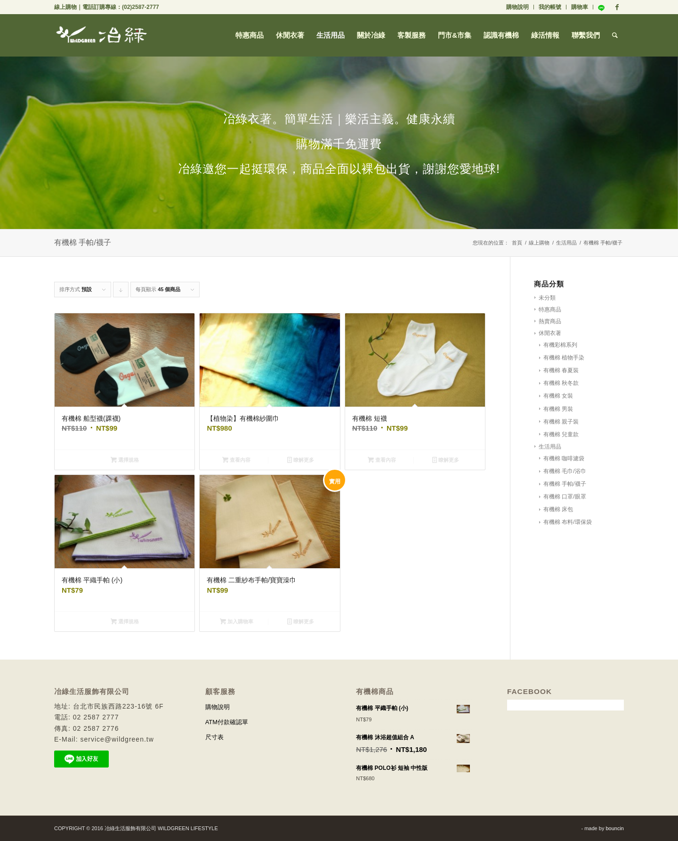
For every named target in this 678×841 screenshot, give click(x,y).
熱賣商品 (550, 321)
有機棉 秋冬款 (561, 383)
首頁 (517, 242)
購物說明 (517, 7)
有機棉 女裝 (558, 395)
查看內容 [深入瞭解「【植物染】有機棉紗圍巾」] (236, 460)
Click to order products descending (121, 291)
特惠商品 (550, 309)
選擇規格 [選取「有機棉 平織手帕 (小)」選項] (125, 621)
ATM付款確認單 (226, 722)
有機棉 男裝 (558, 409)
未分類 (547, 297)
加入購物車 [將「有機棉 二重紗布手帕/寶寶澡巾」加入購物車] (236, 621)
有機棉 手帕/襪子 (564, 484)
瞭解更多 (300, 460)
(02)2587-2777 (140, 7)
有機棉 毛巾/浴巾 (564, 471)
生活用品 (566, 242)
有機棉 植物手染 (563, 357)
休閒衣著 (550, 333)
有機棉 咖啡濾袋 (563, 458)
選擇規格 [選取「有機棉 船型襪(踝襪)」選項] (125, 460)
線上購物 (65, 7)
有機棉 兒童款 (561, 434)
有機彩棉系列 (560, 345)
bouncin (614, 828)
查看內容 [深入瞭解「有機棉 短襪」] (382, 460)
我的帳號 (550, 7)
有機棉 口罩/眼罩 (564, 496)
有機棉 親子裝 (561, 421)
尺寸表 (214, 737)
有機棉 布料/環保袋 (567, 522)
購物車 (579, 7)
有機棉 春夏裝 (561, 370)
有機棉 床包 (558, 509)
